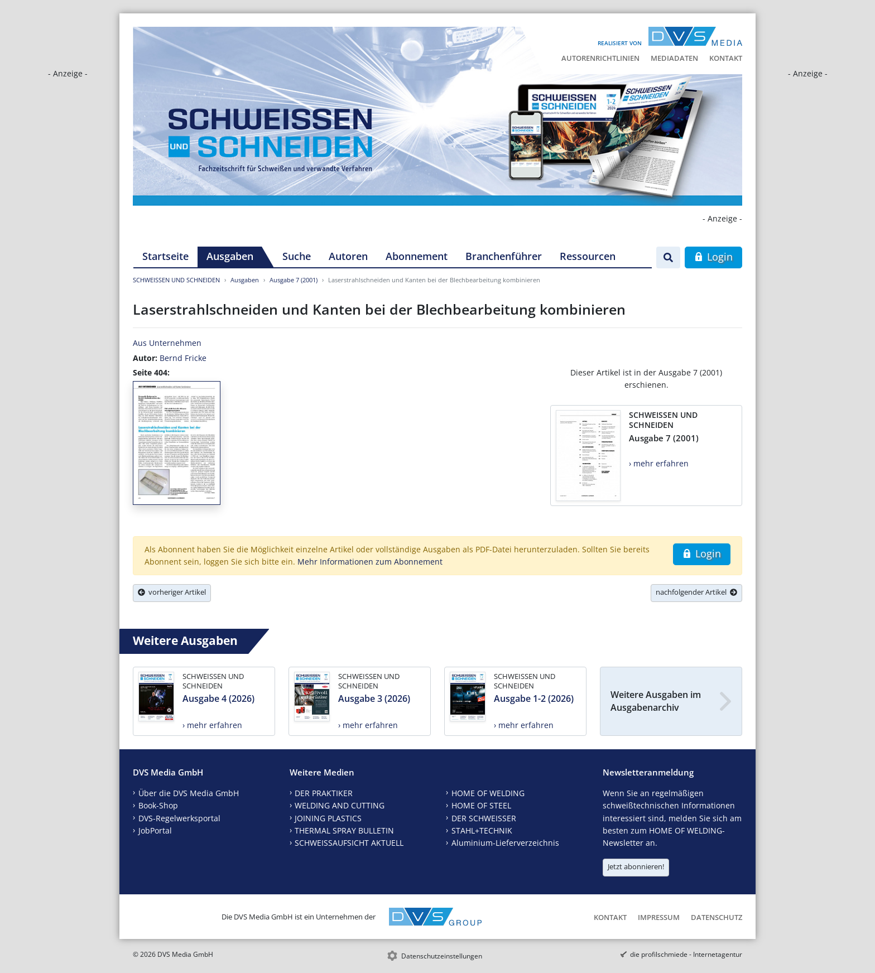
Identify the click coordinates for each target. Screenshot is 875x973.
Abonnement (417, 256)
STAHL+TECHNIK (481, 830)
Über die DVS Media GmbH (188, 793)
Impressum (659, 917)
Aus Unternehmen (167, 343)
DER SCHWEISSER (483, 818)
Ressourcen (588, 256)
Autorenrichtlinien (600, 58)
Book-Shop (158, 805)
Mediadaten (674, 58)
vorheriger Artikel (172, 592)
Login (713, 256)
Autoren (348, 256)
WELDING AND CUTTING (339, 805)
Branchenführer (503, 256)
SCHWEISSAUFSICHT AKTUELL (349, 842)
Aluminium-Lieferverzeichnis (505, 842)
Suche (296, 256)
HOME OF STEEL (481, 805)
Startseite (165, 256)
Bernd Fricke (183, 358)
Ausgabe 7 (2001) (294, 280)
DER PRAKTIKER (324, 793)
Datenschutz (716, 917)
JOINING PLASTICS (328, 818)
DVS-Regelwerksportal (179, 818)
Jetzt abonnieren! (636, 866)
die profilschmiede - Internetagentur (686, 954)
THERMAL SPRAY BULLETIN (344, 830)
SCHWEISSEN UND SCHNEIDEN (176, 280)
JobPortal (155, 830)
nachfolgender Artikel (696, 592)
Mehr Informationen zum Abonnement (370, 561)
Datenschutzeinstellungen (441, 956)
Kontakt (725, 58)
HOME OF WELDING (488, 793)
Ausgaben (229, 256)
